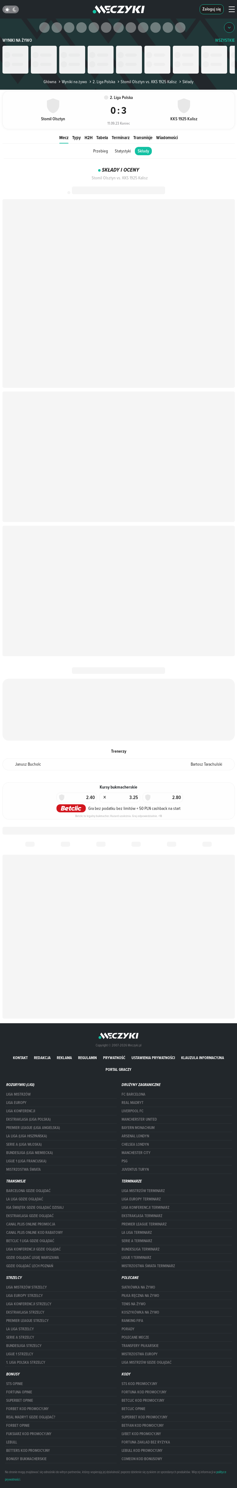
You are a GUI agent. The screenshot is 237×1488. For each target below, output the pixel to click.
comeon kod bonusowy (142, 1458)
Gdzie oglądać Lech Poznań (29, 1266)
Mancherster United (139, 1119)
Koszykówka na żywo (140, 1312)
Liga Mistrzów (18, 1094)
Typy (76, 137)
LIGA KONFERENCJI (20, 1111)
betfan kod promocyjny (143, 1425)
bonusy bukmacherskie (26, 1458)
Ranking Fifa (132, 1320)
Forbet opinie (18, 1425)
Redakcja (42, 1058)
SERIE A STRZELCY (20, 1337)
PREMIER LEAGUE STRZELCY (27, 1320)
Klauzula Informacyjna (202, 1058)
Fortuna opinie (19, 1392)
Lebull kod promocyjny (142, 1450)
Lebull (11, 1442)
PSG (124, 1161)
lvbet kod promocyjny (141, 1433)
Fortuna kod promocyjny (144, 1392)
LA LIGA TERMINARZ (137, 1232)
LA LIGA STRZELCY (20, 1329)
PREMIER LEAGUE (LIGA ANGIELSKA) (33, 1127)
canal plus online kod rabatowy (34, 1232)
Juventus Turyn (135, 1169)
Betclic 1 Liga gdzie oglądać (30, 1240)
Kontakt (20, 1058)
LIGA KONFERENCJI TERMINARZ (145, 1207)
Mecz (64, 137)
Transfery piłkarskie (140, 1345)
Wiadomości (167, 137)
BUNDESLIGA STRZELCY (24, 1345)
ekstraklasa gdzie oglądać (30, 1215)
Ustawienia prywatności (153, 1058)
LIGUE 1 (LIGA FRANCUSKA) (26, 1161)
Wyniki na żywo (17, 40)
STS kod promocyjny (139, 1383)
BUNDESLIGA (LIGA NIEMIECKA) (29, 1152)
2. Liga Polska (101, 82)
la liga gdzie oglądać (24, 1199)
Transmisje (142, 137)
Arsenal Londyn (135, 1136)
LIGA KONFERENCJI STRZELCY (29, 1304)
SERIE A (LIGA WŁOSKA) (24, 1144)
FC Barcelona (133, 1094)
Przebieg (100, 151)
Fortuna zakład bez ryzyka (146, 1442)
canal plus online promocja (30, 1224)
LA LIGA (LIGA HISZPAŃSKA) (26, 1136)
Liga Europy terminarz (141, 1199)
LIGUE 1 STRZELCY (19, 1354)
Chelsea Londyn (135, 1144)
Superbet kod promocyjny (145, 1417)
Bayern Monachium (138, 1127)
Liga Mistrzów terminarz (143, 1190)
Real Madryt (132, 1102)
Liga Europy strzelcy (24, 1295)
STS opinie (14, 1383)
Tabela (102, 137)
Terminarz (121, 137)
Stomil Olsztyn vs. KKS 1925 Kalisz (146, 82)
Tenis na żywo (134, 1304)
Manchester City (136, 1152)
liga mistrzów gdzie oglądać (147, 1362)
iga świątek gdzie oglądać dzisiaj (35, 1207)
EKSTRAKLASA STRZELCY (25, 1312)
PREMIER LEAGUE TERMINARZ (144, 1224)
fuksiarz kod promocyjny (29, 1433)
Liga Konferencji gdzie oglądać (33, 1249)
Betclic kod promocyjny (143, 1400)
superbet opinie (19, 1400)
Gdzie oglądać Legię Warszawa (32, 1257)
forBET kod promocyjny (27, 1408)
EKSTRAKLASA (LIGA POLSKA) (28, 1119)
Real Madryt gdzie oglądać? (30, 1417)
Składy (143, 151)
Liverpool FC (132, 1111)
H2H (89, 137)
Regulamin (87, 1058)
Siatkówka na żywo (138, 1287)
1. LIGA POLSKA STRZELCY (25, 1362)
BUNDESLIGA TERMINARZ (141, 1249)
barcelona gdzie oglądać (28, 1190)
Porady (128, 1329)
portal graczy (118, 1069)
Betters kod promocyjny (28, 1450)
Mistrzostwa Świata (23, 1169)
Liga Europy (16, 1102)
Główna (50, 82)
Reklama (64, 1058)
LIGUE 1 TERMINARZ (136, 1257)
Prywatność (114, 1058)
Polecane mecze (135, 1337)
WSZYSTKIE (225, 40)
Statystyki (123, 151)
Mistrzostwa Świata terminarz (148, 1266)
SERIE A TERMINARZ (137, 1240)
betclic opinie (133, 1408)
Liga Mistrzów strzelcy (26, 1287)
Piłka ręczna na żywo (140, 1295)
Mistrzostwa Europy (140, 1354)
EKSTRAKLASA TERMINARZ (142, 1215)
